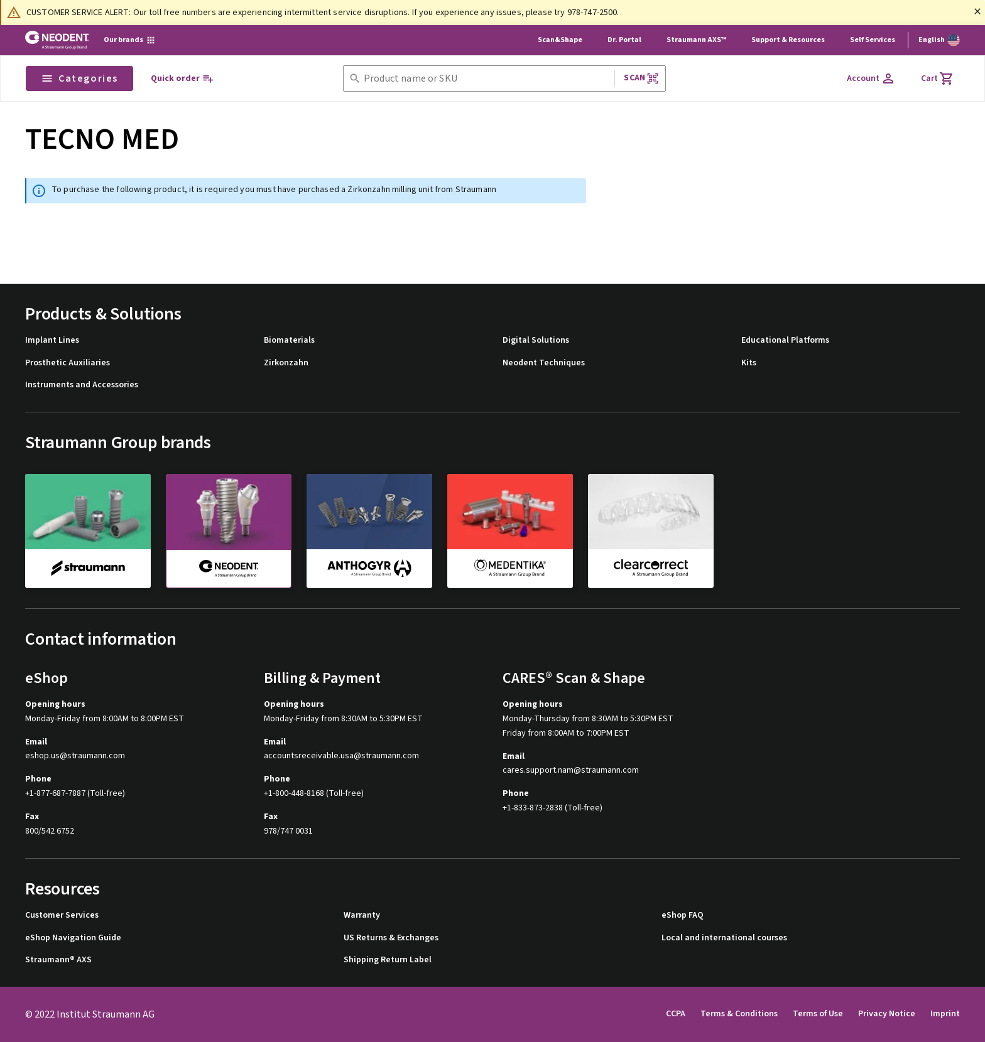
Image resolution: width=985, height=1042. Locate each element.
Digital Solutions (536, 340)
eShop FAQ (682, 915)
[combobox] (486, 79)
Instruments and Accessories (81, 385)
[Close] (977, 11)
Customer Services (62, 915)
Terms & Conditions (739, 1013)
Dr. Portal (624, 40)
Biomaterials (289, 340)
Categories (79, 78)
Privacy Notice (886, 1013)
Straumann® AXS (58, 960)
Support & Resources (788, 40)
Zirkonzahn (286, 363)
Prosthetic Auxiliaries (67, 363)
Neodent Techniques (544, 363)
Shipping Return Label (388, 960)
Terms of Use (818, 1013)
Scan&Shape (560, 40)
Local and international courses (724, 938)
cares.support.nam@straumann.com (571, 770)
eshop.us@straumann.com (75, 756)
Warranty (362, 915)
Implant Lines (52, 340)
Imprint (945, 1013)
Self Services (872, 40)
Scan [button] (641, 78)
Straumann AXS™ (696, 40)
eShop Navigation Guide (73, 938)
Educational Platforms (785, 340)
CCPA (675, 1013)
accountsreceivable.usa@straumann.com (341, 756)
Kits (748, 363)
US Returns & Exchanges (391, 938)
